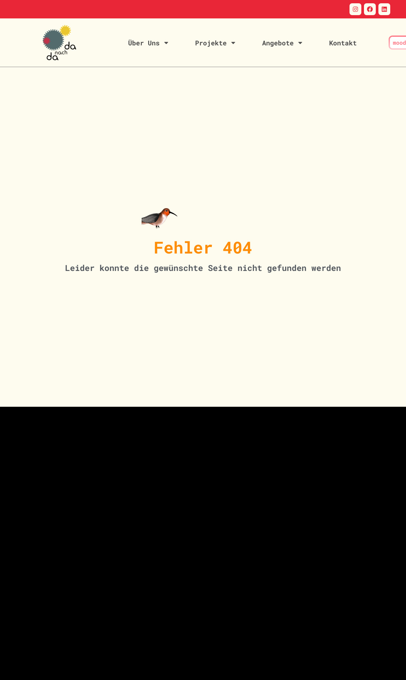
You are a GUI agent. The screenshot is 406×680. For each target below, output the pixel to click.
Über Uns (148, 42)
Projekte (216, 42)
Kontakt (343, 42)
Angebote (283, 42)
